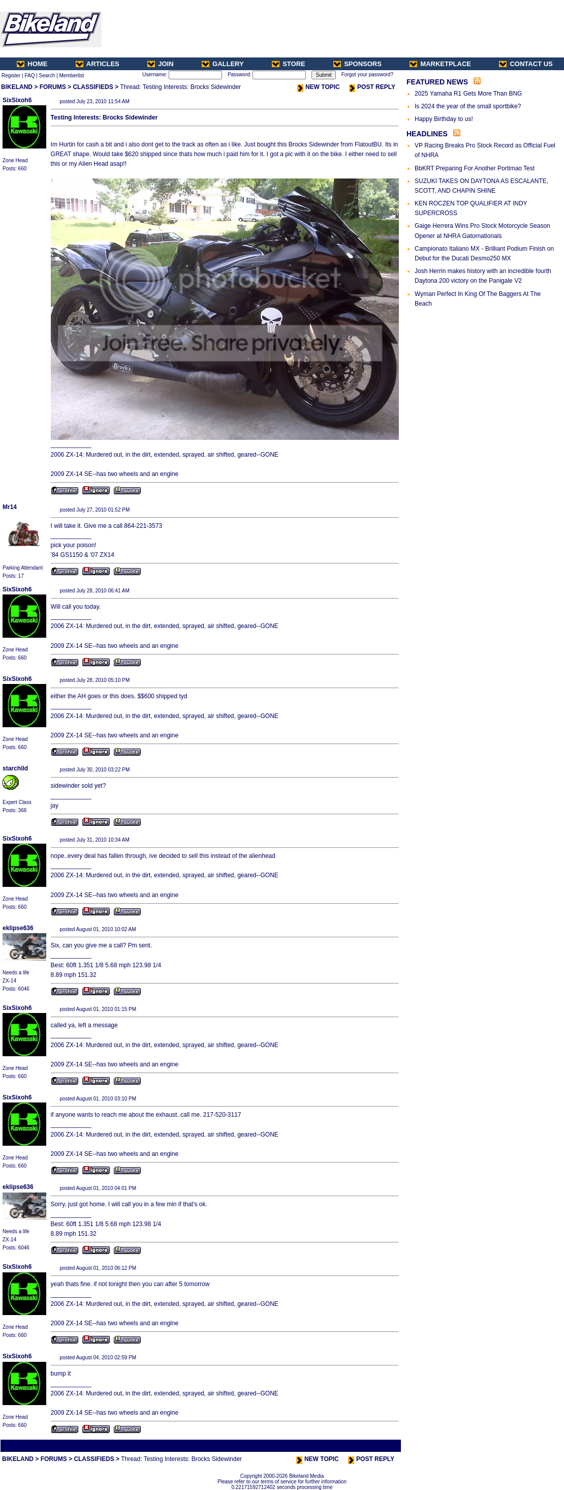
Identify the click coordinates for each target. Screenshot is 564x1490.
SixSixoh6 (17, 100)
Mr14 (10, 507)
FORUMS (53, 87)
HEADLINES (427, 134)
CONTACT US (525, 64)
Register (11, 75)
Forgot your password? (367, 74)
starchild (15, 768)
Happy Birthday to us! (444, 119)
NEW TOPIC (318, 87)
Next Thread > (382, 1445)
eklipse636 (18, 928)
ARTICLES (97, 64)
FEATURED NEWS (437, 82)
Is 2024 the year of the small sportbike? (468, 106)
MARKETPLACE (440, 64)
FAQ (29, 75)
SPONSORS (357, 64)
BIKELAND (17, 87)
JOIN (160, 64)
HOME (32, 64)
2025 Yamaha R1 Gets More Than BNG (468, 93)
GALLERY (223, 64)
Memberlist (71, 75)
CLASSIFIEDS (93, 87)
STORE (288, 64)
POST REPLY (372, 87)
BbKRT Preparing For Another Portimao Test (475, 168)
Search (47, 75)
